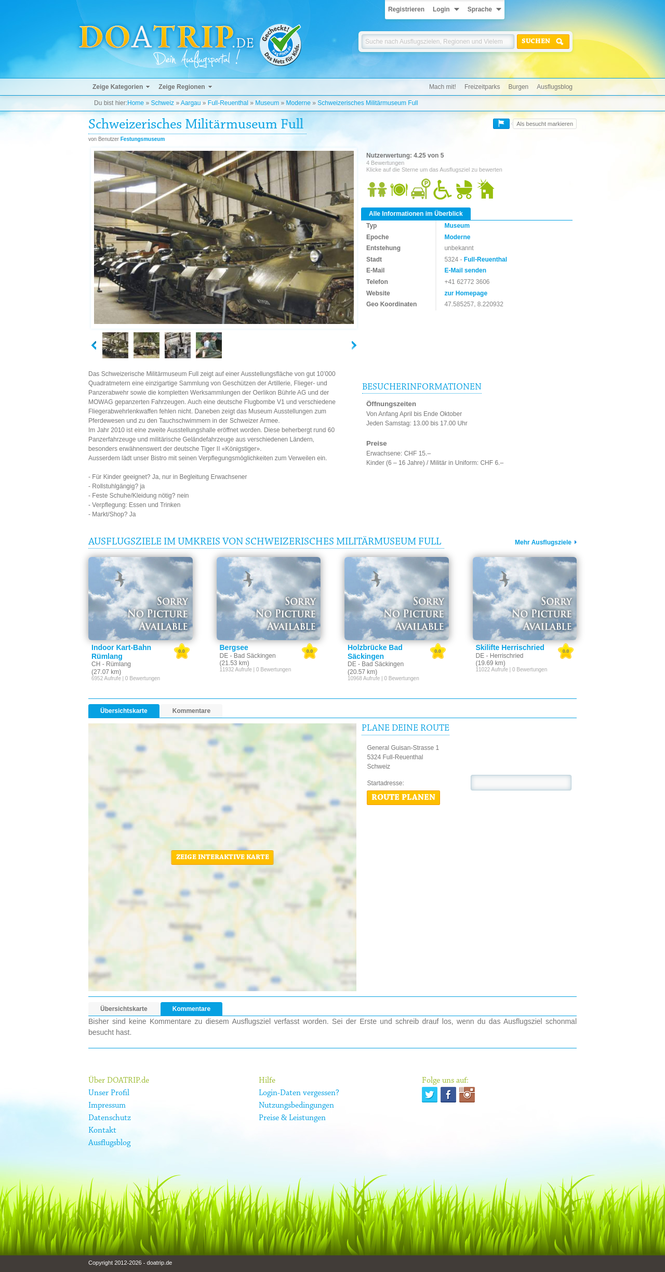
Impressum (107, 1105)
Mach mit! (442, 86)
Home (135, 103)
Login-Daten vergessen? (299, 1093)
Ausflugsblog (555, 86)
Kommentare (191, 711)
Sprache (480, 9)
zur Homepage (465, 293)
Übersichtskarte (124, 711)
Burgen (519, 86)
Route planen (403, 798)
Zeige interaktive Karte (222, 857)
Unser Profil (108, 1093)
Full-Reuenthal (228, 103)
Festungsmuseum (143, 139)
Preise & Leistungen (292, 1118)
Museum (267, 103)
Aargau (191, 103)
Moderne (298, 103)
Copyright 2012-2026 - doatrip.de (130, 1263)
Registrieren (406, 9)
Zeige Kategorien (117, 86)
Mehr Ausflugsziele (543, 542)
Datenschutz (109, 1118)
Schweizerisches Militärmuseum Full (367, 103)
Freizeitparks (482, 86)
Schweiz (162, 103)
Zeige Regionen (181, 86)
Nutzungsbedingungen (296, 1105)
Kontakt (102, 1130)
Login (441, 9)
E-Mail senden (465, 270)
